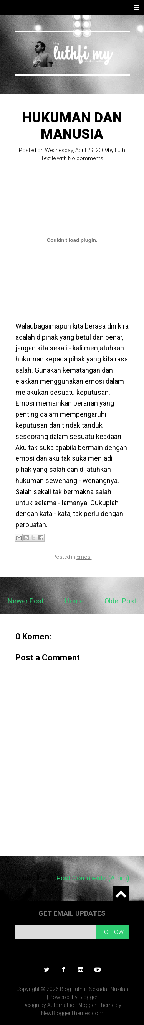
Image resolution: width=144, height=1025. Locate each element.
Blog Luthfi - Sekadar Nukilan (94, 989)
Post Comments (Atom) (92, 878)
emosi (84, 557)
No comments (85, 158)
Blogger (88, 997)
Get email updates (72, 913)
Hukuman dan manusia (72, 126)
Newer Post (26, 601)
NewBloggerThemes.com (72, 1013)
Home (74, 601)
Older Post (120, 601)
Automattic (60, 1005)
